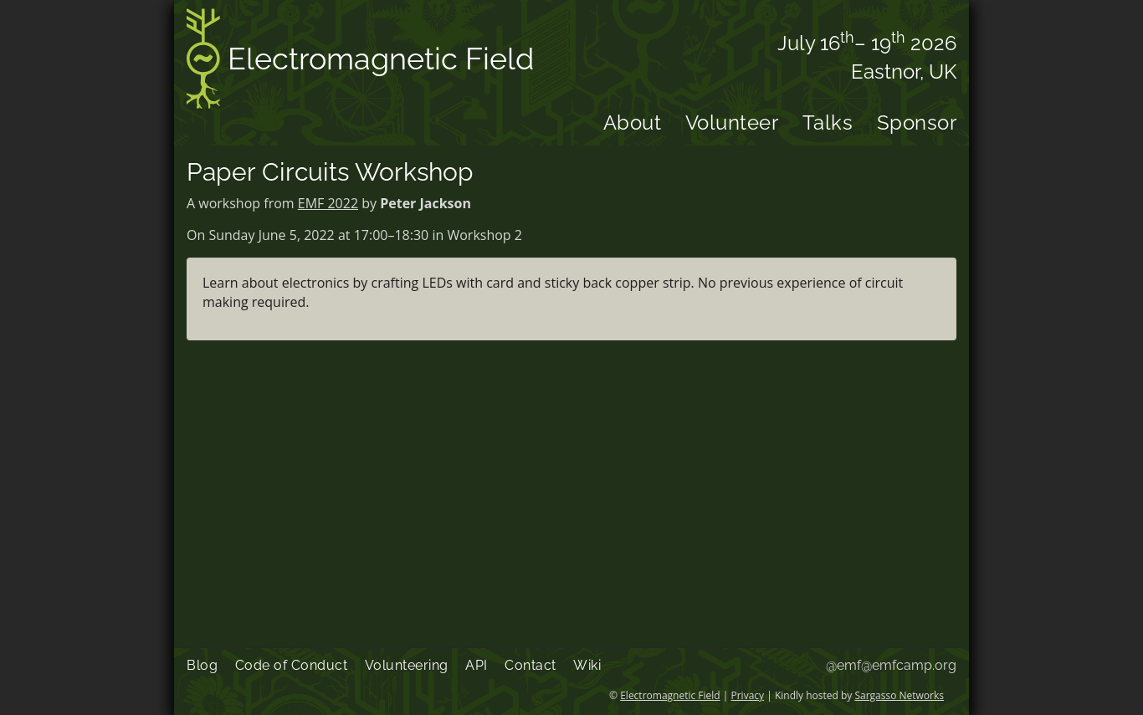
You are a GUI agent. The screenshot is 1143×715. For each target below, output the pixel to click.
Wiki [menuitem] (587, 665)
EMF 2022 (328, 203)
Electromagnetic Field (360, 61)
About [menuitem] (632, 122)
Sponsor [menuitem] (917, 122)
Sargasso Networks (899, 695)
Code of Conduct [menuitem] (291, 665)
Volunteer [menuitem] (732, 122)
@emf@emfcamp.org (891, 665)
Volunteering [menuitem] (406, 665)
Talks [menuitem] (827, 122)
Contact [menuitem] (530, 665)
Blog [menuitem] (202, 665)
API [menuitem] (476, 665)
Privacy (748, 695)
